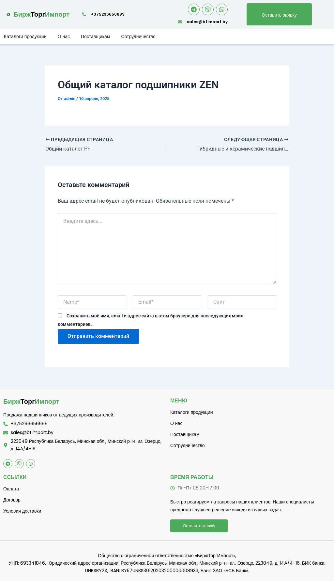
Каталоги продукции (25, 36)
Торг (31, 401)
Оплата (11, 489)
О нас (64, 36)
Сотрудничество (138, 36)
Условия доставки (22, 511)
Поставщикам (95, 36)
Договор (12, 500)
